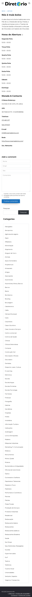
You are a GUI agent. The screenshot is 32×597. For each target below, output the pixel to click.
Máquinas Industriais (11, 443)
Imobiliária (8, 420)
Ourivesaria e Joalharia (12, 477)
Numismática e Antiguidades (14, 466)
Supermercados (10, 553)
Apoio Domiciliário (11, 261)
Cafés (7, 310)
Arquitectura (9, 264)
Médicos (7, 451)
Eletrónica (8, 375)
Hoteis (7, 416)
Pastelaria (8, 489)
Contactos (14, 595)
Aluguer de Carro (10, 253)
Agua (6, 238)
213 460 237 (6, 120)
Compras (8, 348)
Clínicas (7, 340)
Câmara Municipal (11, 314)
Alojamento (9, 249)
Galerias (7, 405)
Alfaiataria (8, 242)
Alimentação (9, 245)
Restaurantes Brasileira (12, 534)
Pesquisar (6, 208)
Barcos (7, 287)
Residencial (8, 515)
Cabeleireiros (9, 306)
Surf (6, 557)
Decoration (8, 359)
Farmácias (8, 394)
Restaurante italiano (11, 523)
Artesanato (8, 268)
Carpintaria (8, 321)
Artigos (7, 272)
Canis (6, 318)
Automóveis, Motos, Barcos (14, 283)
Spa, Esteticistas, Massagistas (14, 546)
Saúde (7, 538)
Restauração (9, 519)
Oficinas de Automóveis (12, 470)
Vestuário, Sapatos (11, 576)
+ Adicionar (11, 593)
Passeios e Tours (10, 485)
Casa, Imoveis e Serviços (13, 329)
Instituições (8, 428)
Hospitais (8, 413)
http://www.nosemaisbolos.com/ (12, 141)
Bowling (7, 299)
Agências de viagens (11, 234)
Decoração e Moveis (11, 356)
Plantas (7, 500)
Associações (9, 276)
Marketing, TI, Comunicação (14, 447)
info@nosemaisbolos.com (10, 133)
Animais (7, 257)
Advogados (8, 226)
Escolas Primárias (10, 386)
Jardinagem (9, 432)
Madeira (7, 439)
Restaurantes (9, 527)
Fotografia (8, 401)
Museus (7, 462)
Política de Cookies (24, 595)
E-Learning (8, 371)
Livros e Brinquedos (11, 435)
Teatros (7, 561)
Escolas (7, 379)
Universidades (9, 572)
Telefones (8, 565)
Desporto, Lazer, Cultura (13, 367)
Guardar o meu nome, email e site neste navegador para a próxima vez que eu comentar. (15, 195)
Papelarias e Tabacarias (12, 481)
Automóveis (9, 280)
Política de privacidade (23, 593)
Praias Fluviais (9, 504)
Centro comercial (10, 333)
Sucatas (7, 550)
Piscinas (7, 496)
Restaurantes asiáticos (12, 530)
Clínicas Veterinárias (11, 344)
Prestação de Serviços (12, 508)
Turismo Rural (9, 569)
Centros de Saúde (11, 337)
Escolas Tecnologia (11, 390)
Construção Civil (10, 352)
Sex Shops (8, 542)
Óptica (7, 474)
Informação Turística (11, 424)
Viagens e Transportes (12, 580)
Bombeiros (8, 295)
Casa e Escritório (10, 325)
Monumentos (9, 454)
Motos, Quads (9, 458)
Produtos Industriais (11, 512)
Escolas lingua (9, 382)
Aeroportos (9, 230)
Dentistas (8, 363)
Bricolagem (9, 302)
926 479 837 (6, 125)
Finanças (8, 397)
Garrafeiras (8, 409)
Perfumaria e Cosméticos (13, 493)
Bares (7, 291)
